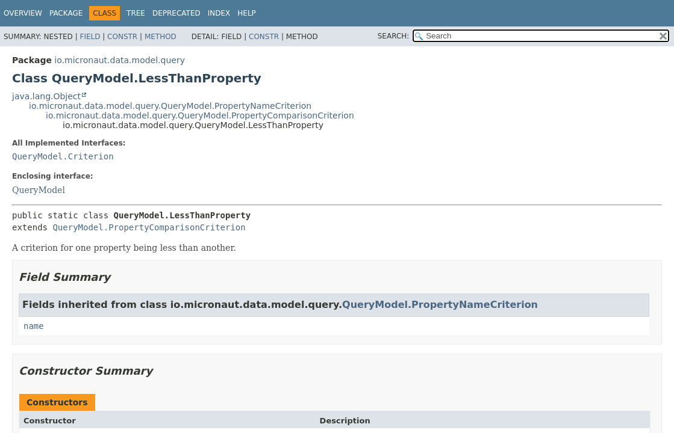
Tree (135, 13)
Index (219, 13)
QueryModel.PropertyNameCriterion (440, 304)
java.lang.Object (46, 96)
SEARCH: (394, 36)
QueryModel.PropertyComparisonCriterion (148, 227)
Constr (122, 36)
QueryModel (38, 190)
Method (160, 36)
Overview (23, 13)
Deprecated (176, 13)
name (33, 326)
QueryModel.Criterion (63, 156)
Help (246, 13)
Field (90, 36)
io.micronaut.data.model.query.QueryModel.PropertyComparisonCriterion (200, 115)
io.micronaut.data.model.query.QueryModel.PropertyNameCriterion (170, 106)
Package (66, 13)
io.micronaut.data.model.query (119, 60)
